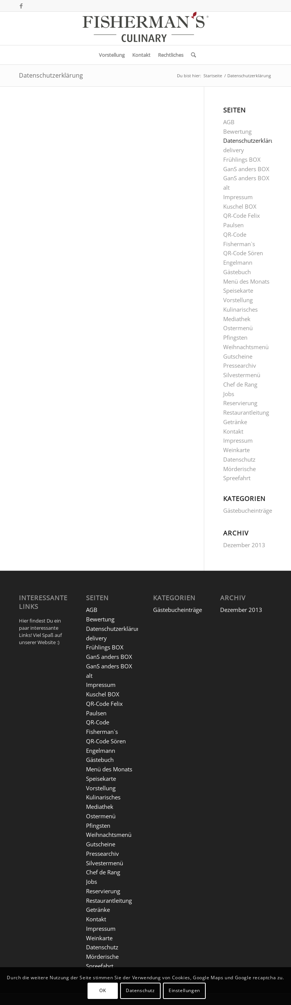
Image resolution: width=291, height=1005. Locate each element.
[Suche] (191, 54)
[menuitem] (111, 54)
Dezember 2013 (244, 545)
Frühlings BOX (242, 159)
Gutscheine (237, 356)
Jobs (228, 394)
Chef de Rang (240, 384)
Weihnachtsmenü (246, 347)
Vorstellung (238, 300)
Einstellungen (184, 990)
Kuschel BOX (240, 206)
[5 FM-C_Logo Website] (145, 28)
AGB (229, 122)
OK (102, 990)
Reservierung (240, 403)
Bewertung (237, 131)
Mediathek (236, 319)
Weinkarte (236, 450)
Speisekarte (238, 290)
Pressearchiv (239, 365)
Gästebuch (237, 272)
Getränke (235, 422)
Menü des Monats (246, 281)
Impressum (238, 197)
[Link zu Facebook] (21, 5)
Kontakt (233, 431)
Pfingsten (235, 337)
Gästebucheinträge (247, 510)
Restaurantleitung (246, 412)
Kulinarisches (240, 309)
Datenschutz (239, 459)
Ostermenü (238, 328)
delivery (233, 150)
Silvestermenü (241, 375)
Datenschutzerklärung (51, 75)
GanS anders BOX (246, 169)
